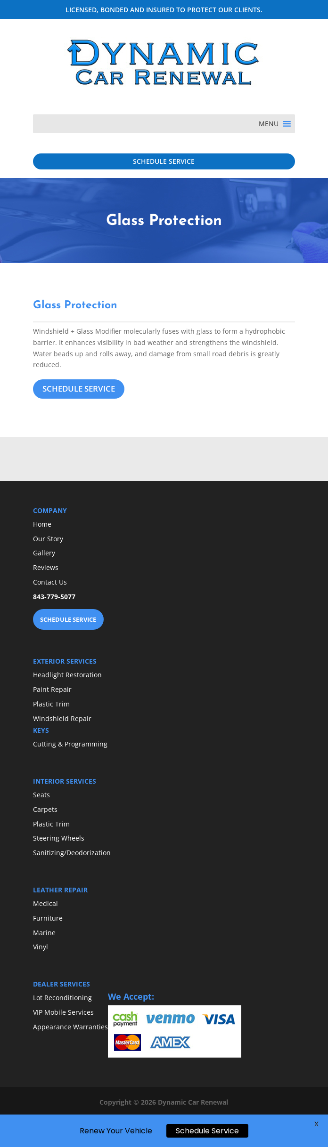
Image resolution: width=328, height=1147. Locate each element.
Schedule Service (207, 1130)
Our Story (48, 538)
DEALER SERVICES (61, 983)
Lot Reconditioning (62, 997)
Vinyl (40, 946)
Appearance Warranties (70, 1026)
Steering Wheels (58, 838)
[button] (269, 123)
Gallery (44, 552)
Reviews (45, 567)
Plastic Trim (51, 703)
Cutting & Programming (70, 743)
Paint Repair (52, 689)
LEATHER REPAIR (60, 889)
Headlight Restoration (67, 674)
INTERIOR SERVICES (64, 781)
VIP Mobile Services (63, 1012)
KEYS (41, 730)
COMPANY (50, 510)
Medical (45, 903)
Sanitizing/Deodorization (72, 852)
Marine (44, 932)
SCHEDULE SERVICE (164, 161)
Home (42, 524)
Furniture (48, 918)
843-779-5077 (54, 596)
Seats (41, 794)
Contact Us (50, 582)
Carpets (45, 809)
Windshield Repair (62, 718)
